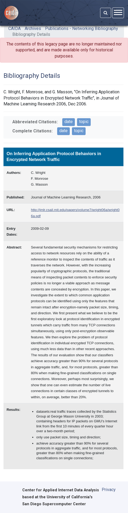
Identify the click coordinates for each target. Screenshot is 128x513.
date (68, 121)
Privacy (109, 489)
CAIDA (14, 28)
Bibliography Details (31, 34)
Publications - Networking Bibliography (81, 28)
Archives (33, 28)
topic (84, 121)
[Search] (105, 13)
